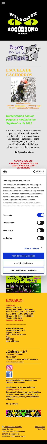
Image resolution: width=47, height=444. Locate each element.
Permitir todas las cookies (23, 256)
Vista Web (41, 429)
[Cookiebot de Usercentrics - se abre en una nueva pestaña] (33, 172)
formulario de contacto (14, 362)
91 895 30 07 (20, 106)
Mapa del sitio (7, 429)
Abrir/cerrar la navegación (23, 3)
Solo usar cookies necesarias (23, 270)
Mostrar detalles (31, 248)
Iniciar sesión (40, 427)
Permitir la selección (23, 263)
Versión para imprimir (12, 427)
